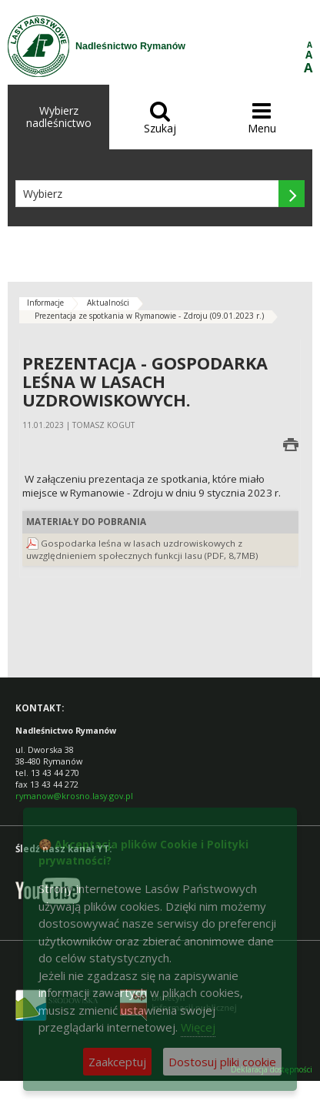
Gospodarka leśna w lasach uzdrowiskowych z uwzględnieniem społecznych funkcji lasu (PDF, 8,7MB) (142, 549)
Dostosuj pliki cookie (222, 1061)
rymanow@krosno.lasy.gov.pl (74, 795)
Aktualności (108, 302)
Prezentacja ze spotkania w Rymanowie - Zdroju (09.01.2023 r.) (149, 315)
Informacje (45, 302)
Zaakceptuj (117, 1061)
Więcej (198, 1027)
